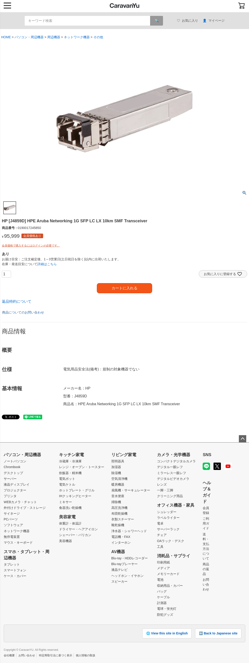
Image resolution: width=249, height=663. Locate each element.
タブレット (12, 564)
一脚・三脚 (165, 490)
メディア (163, 568)
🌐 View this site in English (167, 633)
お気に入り (187, 20)
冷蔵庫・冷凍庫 (70, 461)
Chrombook (12, 467)
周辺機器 (53, 37)
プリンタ (10, 496)
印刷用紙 (163, 562)
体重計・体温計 (70, 523)
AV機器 (118, 551)
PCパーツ (11, 519)
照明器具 (117, 461)
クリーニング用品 (170, 496)
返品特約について (16, 301)
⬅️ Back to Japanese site (218, 633)
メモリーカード (168, 574)
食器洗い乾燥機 (70, 508)
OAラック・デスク (170, 541)
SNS (207, 454)
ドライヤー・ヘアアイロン (78, 529)
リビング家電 (123, 454)
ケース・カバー (15, 576)
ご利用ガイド (206, 523)
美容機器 (65, 541)
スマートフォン (15, 570)
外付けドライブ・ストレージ (25, 508)
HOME (6, 37)
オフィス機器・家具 (175, 505)
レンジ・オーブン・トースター (81, 467)
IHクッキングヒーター (75, 496)
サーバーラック (168, 529)
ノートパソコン (15, 461)
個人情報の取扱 (85, 655)
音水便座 (117, 496)
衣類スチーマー (122, 519)
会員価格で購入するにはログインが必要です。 (31, 245)
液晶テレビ (119, 570)
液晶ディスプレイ (17, 484)
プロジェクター (15, 490)
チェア (162, 535)
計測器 (162, 603)
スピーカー (119, 581)
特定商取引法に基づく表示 (55, 655)
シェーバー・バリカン (75, 535)
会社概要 (9, 655)
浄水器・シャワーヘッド (129, 531)
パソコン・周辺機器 (29, 37)
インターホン (121, 542)
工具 (160, 547)
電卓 (160, 523)
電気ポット (67, 479)
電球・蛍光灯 (166, 608)
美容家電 (67, 517)
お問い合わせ (206, 584)
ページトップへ (242, 439)
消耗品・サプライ (173, 556)
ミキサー (65, 502)
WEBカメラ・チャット (20, 502)
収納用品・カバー (170, 585)
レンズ (162, 484)
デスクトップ (13, 473)
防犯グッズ (165, 614)
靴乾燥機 (117, 525)
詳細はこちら (47, 264)
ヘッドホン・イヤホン (127, 576)
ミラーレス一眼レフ (171, 473)
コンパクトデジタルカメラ (176, 461)
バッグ (162, 591)
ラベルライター (168, 517)
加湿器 (116, 467)
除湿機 (116, 473)
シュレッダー (166, 512)
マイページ (214, 20)
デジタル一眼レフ (170, 467)
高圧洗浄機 (119, 508)
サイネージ (12, 513)
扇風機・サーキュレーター (130, 490)
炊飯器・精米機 (70, 473)
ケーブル (163, 597)
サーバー (10, 479)
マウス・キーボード (18, 542)
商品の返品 (206, 569)
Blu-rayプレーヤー (124, 564)
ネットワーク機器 (77, 37)
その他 (98, 37)
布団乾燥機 (119, 513)
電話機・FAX (120, 537)
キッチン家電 (71, 454)
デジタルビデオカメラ (173, 479)
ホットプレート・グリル (77, 490)
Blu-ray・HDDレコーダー (129, 558)
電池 (160, 579)
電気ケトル (67, 484)
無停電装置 (12, 537)
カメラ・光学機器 (173, 454)
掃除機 (116, 502)
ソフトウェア (13, 525)
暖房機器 (117, 484)
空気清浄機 (119, 479)
